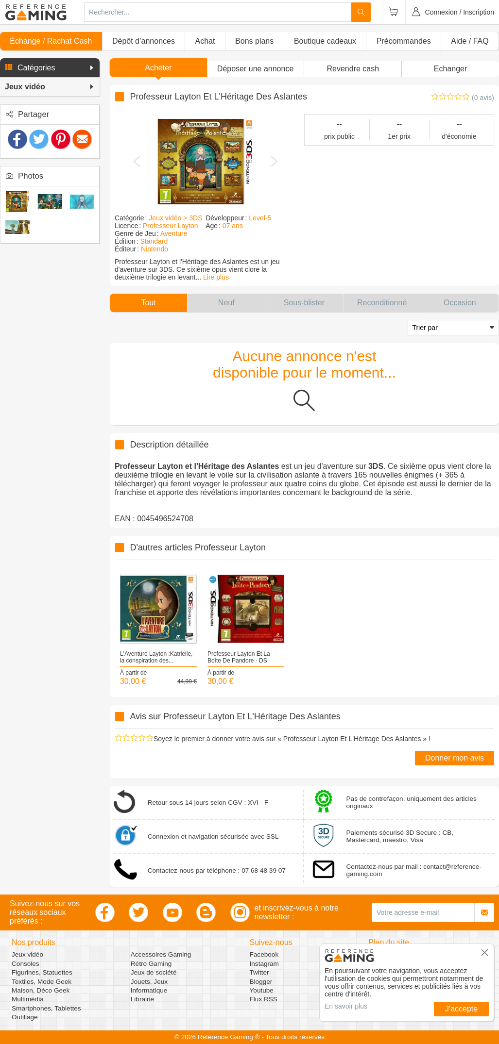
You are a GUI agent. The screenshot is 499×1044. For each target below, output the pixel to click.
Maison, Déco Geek (40, 990)
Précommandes (404, 41)
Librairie (142, 999)
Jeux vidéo (27, 954)
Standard (154, 241)
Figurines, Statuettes (42, 972)
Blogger (261, 981)
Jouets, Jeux (149, 981)
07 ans (233, 226)
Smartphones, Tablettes (46, 1008)
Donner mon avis (454, 758)
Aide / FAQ (469, 41)
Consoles (25, 963)
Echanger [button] (450, 69)
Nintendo (154, 249)
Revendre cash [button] (353, 69)
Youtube (262, 990)
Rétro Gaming (151, 963)
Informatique (149, 990)
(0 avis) (483, 97)
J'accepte (461, 1009)
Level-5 (260, 218)
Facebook (264, 954)
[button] (50, 68)
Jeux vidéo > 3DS (175, 218)
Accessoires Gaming (161, 954)
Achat (205, 41)
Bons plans (254, 41)
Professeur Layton (170, 226)
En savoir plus (346, 1006)
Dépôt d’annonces (143, 41)
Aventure (174, 233)
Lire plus (216, 277)
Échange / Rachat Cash (51, 41)
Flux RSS (263, 999)
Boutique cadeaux (325, 41)
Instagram (264, 963)
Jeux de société (153, 972)
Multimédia (28, 999)
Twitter (259, 972)
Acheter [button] (158, 68)
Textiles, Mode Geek (41, 981)
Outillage (25, 1017)
